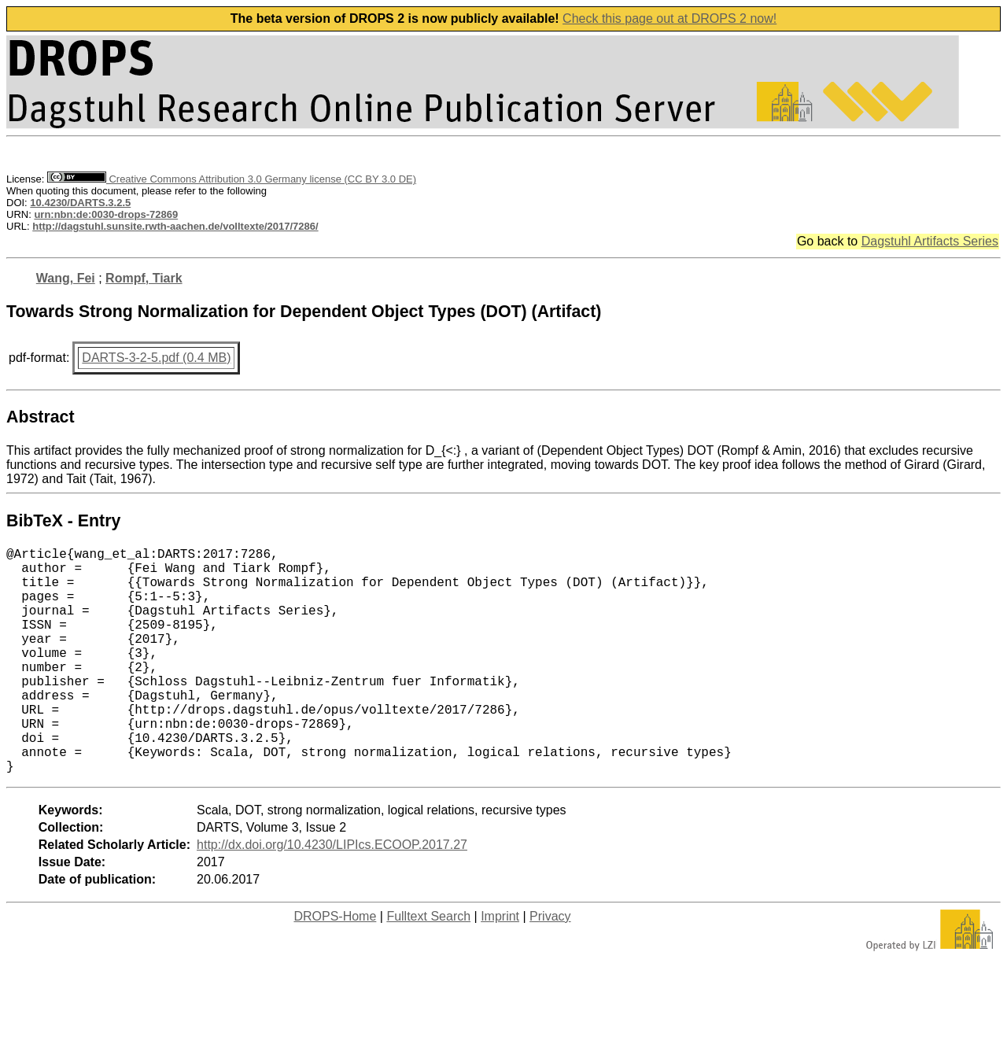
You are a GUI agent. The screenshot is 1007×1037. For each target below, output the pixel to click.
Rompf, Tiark (144, 278)
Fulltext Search (428, 966)
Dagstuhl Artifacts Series (929, 241)
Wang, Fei (65, 278)
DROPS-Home (334, 966)
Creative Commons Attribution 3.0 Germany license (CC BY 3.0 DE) (231, 179)
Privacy (549, 966)
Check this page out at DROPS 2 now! (669, 18)
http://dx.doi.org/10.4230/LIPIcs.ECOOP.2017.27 (332, 895)
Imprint (500, 966)
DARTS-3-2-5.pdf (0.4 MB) (156, 357)
